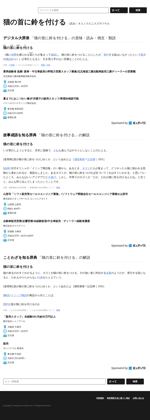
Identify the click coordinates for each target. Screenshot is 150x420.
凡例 (48, 65)
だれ (56, 150)
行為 (40, 277)
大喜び (52, 177)
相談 (53, 54)
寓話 (8, 59)
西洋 (143, 54)
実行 (106, 54)
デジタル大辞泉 (16, 38)
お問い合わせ (138, 398)
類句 (6, 304)
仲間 (13, 54)
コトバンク (17, 10)
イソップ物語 (19, 295)
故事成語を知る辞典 (19, 135)
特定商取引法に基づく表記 (118, 398)
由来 (6, 168)
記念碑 (91, 159)
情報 (43, 65)
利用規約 (100, 398)
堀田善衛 (79, 159)
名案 (108, 272)
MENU (6, 3)
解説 (6, 295)
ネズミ (86, 168)
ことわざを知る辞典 (20, 257)
